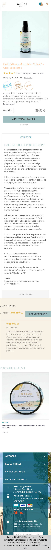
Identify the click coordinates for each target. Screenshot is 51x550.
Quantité (7, 110)
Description (26, 137)
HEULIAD (28, 77)
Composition (25, 294)
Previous (4, 335)
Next (47, 335)
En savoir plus (9, 104)
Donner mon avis (35, 73)
